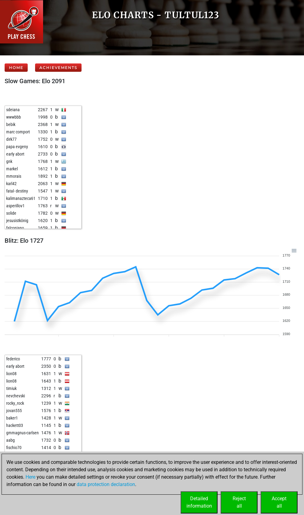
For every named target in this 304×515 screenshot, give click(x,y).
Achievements (58, 67)
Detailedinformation (199, 502)
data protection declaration (106, 484)
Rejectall (239, 502)
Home (16, 67)
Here (30, 477)
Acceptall (279, 502)
